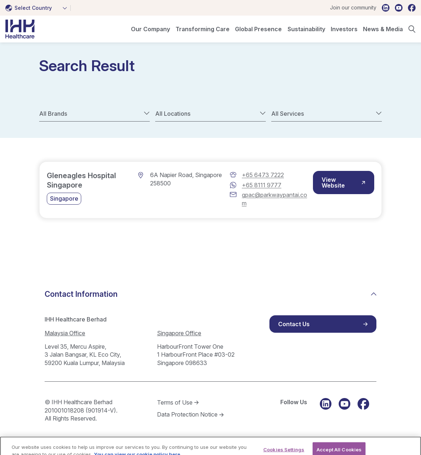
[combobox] (38, 8)
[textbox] (30, 8)
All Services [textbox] (287, 113)
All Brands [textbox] (53, 113)
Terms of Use (175, 402)
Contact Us (294, 324)
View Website (333, 182)
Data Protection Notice (187, 414)
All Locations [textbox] (172, 113)
